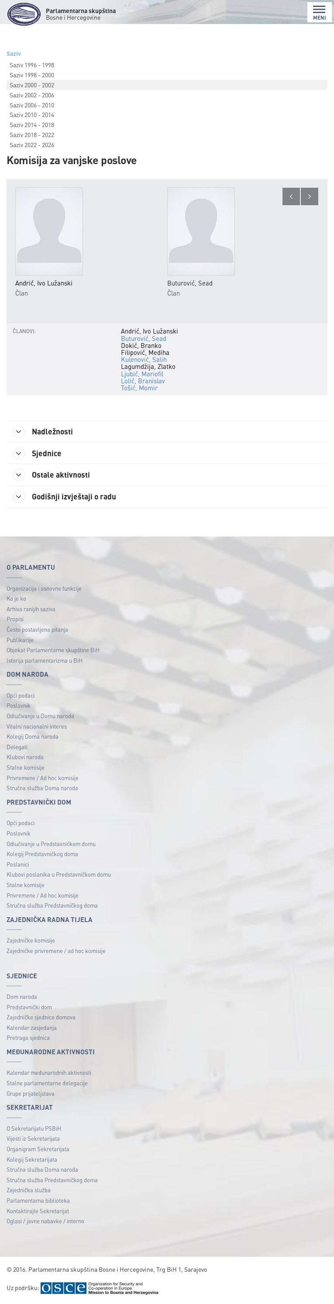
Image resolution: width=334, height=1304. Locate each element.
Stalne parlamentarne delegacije (47, 1083)
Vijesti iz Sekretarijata (33, 1138)
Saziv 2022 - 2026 (32, 144)
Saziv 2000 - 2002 (32, 85)
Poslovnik (19, 706)
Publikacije (20, 640)
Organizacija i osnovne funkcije (44, 588)
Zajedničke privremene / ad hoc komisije (56, 951)
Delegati (17, 747)
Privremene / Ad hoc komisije (43, 778)
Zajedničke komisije (31, 940)
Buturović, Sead (143, 338)
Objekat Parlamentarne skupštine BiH (53, 650)
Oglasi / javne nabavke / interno (45, 1221)
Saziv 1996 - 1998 (32, 65)
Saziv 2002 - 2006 (32, 95)
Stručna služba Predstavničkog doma (52, 905)
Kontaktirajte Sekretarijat (38, 1211)
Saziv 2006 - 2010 (32, 105)
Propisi (15, 619)
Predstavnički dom (29, 1007)
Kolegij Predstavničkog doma (42, 854)
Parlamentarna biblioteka (38, 1200)
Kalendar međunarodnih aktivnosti (49, 1073)
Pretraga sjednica (28, 1038)
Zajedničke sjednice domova (41, 1017)
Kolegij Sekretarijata (32, 1159)
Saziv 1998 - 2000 (32, 75)
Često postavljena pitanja (37, 629)
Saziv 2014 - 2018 (32, 124)
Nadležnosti (44, 432)
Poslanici (18, 864)
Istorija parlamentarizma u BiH (45, 660)
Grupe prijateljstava (31, 1094)
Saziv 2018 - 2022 (32, 134)
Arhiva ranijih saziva (31, 609)
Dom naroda (22, 997)
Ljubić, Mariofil (142, 374)
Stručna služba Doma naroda (42, 788)
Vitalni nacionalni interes (37, 726)
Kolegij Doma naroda (33, 736)
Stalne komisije (26, 767)
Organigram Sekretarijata (38, 1149)
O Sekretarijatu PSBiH (34, 1128)
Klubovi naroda (25, 757)
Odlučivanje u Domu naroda (40, 716)
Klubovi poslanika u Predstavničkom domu (59, 875)
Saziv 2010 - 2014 (32, 114)
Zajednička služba (29, 1190)
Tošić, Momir (139, 388)
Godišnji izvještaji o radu (65, 497)
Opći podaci (20, 695)
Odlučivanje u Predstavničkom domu (51, 844)
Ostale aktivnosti (52, 475)
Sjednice (37, 453)
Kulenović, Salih (144, 359)
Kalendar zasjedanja (32, 1028)
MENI (319, 13)
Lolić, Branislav (143, 381)
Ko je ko (16, 598)
